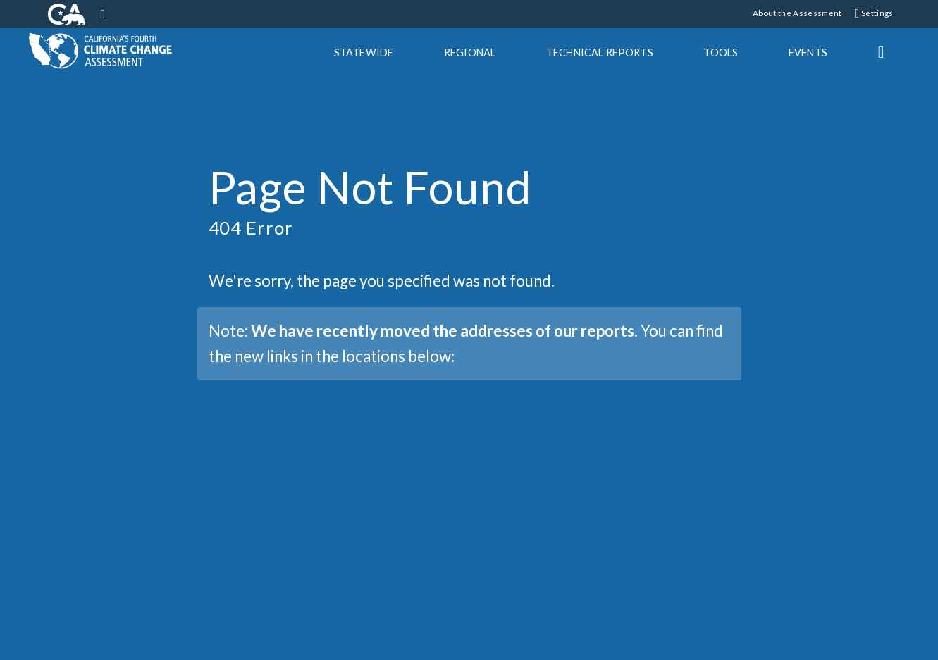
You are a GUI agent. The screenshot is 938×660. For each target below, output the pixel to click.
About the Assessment (797, 13)
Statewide (363, 52)
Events (808, 52)
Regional (469, 52)
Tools (720, 52)
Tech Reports (599, 52)
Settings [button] (874, 13)
